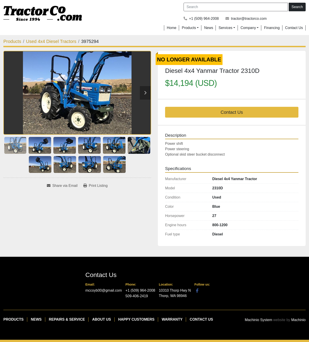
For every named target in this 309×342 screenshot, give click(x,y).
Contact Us (294, 28)
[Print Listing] (95, 185)
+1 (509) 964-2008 (204, 18)
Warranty (172, 319)
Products (189, 28)
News (208, 28)
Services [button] (225, 28)
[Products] (12, 41)
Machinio (298, 320)
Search (297, 7)
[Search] (236, 7)
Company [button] (248, 28)
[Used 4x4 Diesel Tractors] (51, 41)
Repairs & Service (67, 319)
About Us (101, 319)
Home (172, 28)
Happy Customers (136, 319)
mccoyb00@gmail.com (103, 290)
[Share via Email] (62, 185)
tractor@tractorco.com (249, 18)
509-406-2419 (136, 296)
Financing (271, 28)
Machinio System (258, 320)
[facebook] (197, 290)
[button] (190, 28)
